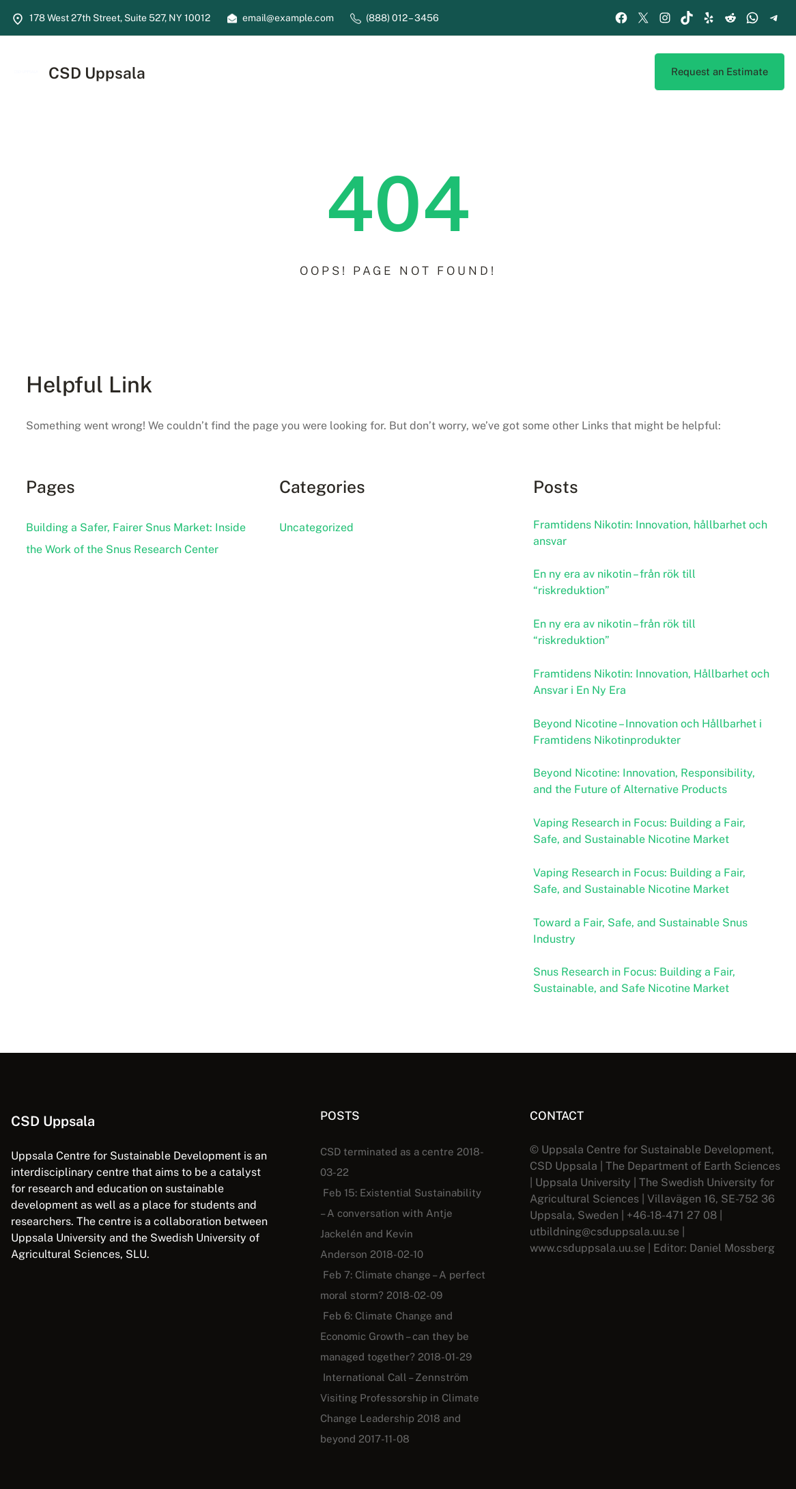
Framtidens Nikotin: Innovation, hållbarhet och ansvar (647, 534)
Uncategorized (316, 527)
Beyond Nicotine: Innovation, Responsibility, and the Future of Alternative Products (651, 791)
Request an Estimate (717, 71)
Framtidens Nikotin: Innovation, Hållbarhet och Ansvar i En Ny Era (648, 688)
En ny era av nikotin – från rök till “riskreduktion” (620, 585)
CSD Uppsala (101, 73)
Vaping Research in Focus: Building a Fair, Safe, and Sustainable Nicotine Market (644, 843)
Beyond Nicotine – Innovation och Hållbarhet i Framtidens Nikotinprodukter (646, 739)
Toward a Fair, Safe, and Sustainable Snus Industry (645, 945)
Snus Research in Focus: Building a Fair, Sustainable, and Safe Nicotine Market (640, 997)
